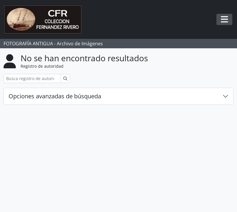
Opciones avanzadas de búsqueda (55, 96)
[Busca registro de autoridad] (32, 78)
